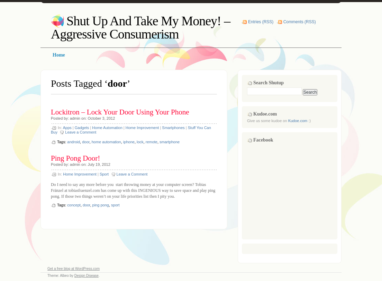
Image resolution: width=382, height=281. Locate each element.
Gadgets (82, 128)
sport (115, 205)
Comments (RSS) (299, 21)
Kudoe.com (298, 121)
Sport (104, 174)
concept (74, 205)
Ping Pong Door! (75, 158)
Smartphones (173, 128)
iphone (129, 142)
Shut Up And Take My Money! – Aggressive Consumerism (140, 27)
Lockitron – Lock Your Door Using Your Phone (120, 112)
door (85, 142)
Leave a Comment (80, 132)
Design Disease (86, 276)
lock (140, 142)
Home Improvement (142, 128)
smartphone (170, 142)
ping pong (100, 205)
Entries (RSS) (260, 21)
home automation (106, 142)
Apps (67, 128)
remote (151, 142)
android (73, 142)
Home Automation (107, 128)
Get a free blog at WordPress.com (73, 269)
